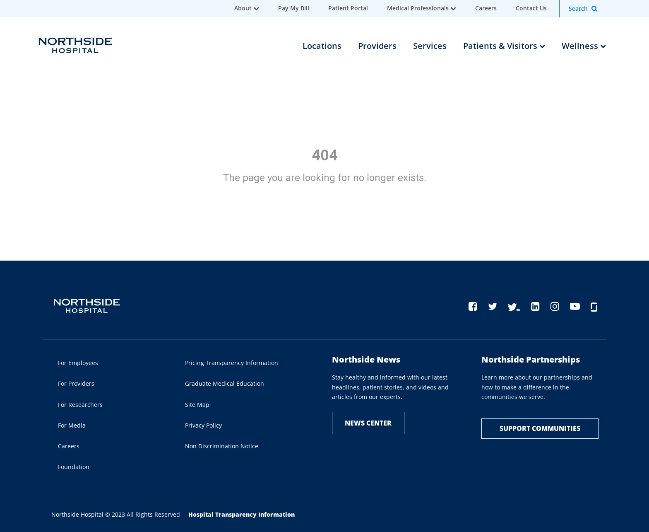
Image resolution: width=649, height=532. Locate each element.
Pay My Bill (293, 8)
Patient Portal (348, 8)
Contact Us (531, 8)
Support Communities (540, 428)
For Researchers (80, 405)
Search (578, 8)
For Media (72, 425)
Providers (377, 45)
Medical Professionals (418, 8)
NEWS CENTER (368, 423)
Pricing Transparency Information (231, 363)
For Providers (76, 383)
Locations (322, 45)
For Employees (78, 363)
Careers (486, 8)
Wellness (584, 45)
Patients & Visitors (504, 45)
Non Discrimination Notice (221, 446)
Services (430, 45)
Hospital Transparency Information (241, 514)
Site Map (197, 405)
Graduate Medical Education (224, 383)
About (243, 8)
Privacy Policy (203, 425)
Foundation (73, 467)
